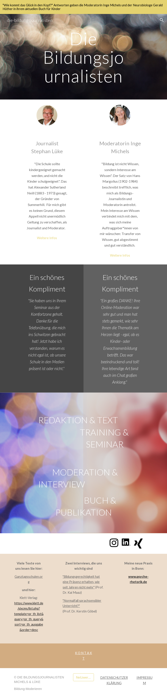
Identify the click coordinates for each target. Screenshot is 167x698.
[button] (162, 20)
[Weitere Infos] (46, 238)
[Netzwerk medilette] (83, 677)
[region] (83, 7)
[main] (83, 56)
